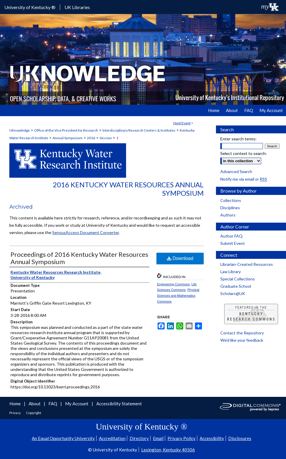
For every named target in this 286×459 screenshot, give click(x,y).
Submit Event (232, 243)
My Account (77, 403)
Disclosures (239, 438)
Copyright (33, 413)
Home (15, 403)
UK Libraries (77, 7)
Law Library (230, 271)
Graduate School (235, 286)
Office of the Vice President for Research (66, 130)
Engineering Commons (173, 284)
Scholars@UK (232, 293)
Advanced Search (236, 171)
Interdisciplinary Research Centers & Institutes (138, 130)
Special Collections (237, 278)
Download (180, 258)
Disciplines (230, 207)
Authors (228, 214)
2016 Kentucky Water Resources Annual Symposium (128, 188)
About (35, 403)
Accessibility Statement (119, 403)
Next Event (182, 123)
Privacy (15, 413)
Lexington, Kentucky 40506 (168, 449)
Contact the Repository (242, 332)
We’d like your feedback (241, 340)
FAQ (53, 403)
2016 (91, 138)
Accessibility (212, 438)
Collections (230, 200)
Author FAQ (231, 235)
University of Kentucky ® (29, 7)
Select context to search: (243, 153)
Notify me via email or (243, 179)
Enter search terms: (238, 138)
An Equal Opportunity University (63, 438)
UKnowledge (19, 130)
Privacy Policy (182, 438)
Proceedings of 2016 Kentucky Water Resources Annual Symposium (79, 258)
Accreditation (112, 438)
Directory (139, 438)
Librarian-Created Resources (246, 264)
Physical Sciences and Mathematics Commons (178, 295)
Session (106, 138)
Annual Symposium (68, 138)
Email (158, 438)
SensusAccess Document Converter (85, 232)
